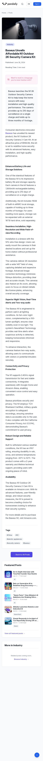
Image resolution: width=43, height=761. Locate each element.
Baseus (9, 133)
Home (4, 13)
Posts (11, 13)
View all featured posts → (15, 633)
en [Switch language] (29, 4)
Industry (10, 44)
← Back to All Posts (21, 554)
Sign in (37, 4)
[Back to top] (36, 755)
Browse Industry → (21, 659)
